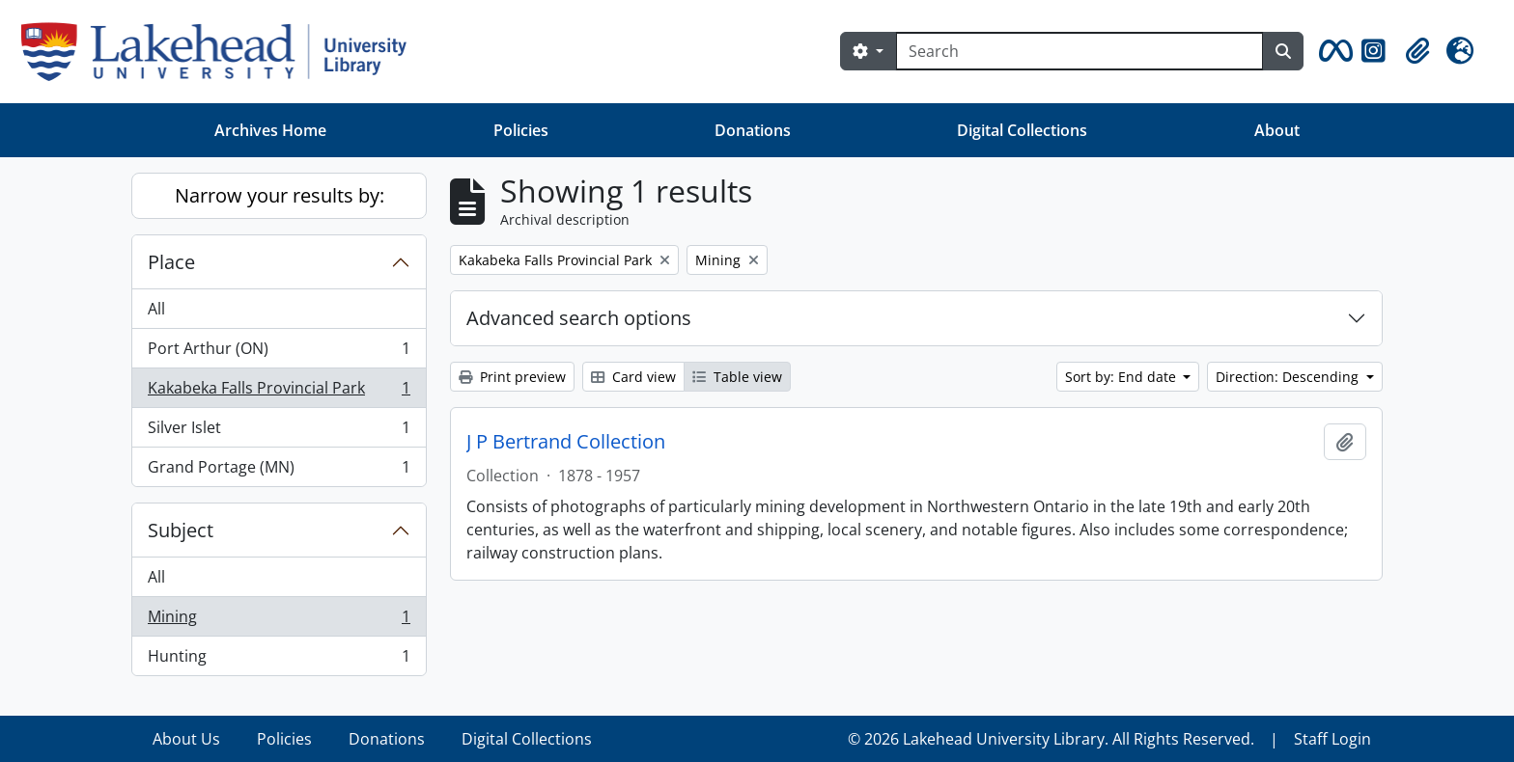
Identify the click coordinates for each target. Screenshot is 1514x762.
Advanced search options (578, 318)
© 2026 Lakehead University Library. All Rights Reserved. (1051, 738)
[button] (1332, 51)
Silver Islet (278, 432)
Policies (520, 130)
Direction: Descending (1289, 376)
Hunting (278, 659)
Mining (278, 621)
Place (171, 262)
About (1277, 130)
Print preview (512, 376)
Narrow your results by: (279, 195)
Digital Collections (1022, 130)
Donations (753, 130)
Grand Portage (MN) (278, 470)
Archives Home (270, 130)
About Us (186, 738)
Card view (633, 376)
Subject (180, 530)
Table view (737, 376)
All (156, 308)
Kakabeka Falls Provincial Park (278, 392)
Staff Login (1332, 738)
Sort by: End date (1122, 376)
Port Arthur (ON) (278, 352)
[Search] (1079, 51)
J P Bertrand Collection (565, 441)
